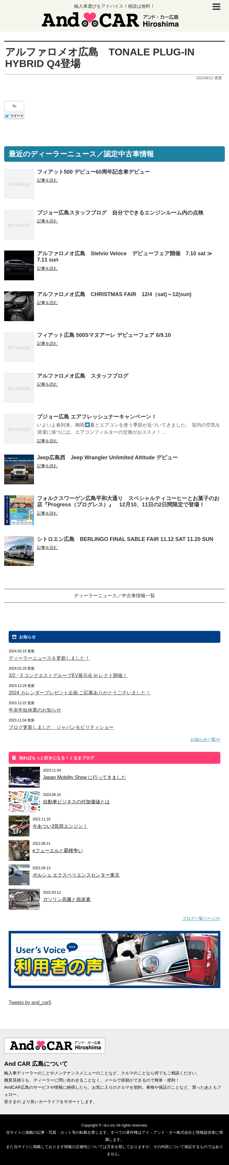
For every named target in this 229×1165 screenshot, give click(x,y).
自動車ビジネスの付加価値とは (76, 801)
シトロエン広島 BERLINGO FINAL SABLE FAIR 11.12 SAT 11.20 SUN (125, 539)
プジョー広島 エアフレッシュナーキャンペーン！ (97, 417)
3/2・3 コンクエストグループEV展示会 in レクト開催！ (68, 675)
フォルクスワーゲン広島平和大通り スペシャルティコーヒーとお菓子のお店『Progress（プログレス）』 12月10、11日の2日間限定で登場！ (128, 501)
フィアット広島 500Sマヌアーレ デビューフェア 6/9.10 (104, 335)
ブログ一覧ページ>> (201, 918)
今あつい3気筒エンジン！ (60, 826)
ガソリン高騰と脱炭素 (67, 899)
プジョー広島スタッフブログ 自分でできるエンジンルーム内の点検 (120, 213)
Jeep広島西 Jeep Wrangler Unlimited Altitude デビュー (107, 458)
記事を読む (47, 180)
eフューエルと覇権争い (58, 850)
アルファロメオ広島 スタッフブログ (82, 376)
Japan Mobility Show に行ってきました (84, 777)
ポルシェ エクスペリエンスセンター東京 (76, 875)
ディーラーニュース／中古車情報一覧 (114, 595)
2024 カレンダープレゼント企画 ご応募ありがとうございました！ (80, 692)
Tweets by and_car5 (30, 1002)
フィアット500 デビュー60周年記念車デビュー (93, 172)
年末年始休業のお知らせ (35, 710)
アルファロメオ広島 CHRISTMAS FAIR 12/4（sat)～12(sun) (114, 294)
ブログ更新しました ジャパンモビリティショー (61, 727)
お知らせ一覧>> (205, 739)
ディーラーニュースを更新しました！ (49, 658)
